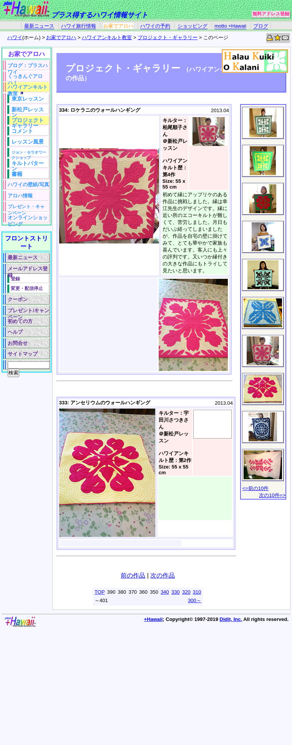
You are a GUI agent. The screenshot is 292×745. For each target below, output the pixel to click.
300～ (194, 600)
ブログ (260, 26)
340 (165, 592)
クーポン (18, 299)
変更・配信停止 (27, 288)
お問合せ (18, 343)
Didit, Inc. (231, 619)
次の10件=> (272, 495)
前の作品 (133, 575)
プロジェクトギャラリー (28, 121)
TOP (100, 592)
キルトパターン (28, 164)
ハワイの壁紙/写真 (28, 184)
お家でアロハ (118, 26)
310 (197, 592)
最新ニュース (39, 26)
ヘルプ (15, 332)
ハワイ (14, 37)
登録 (15, 278)
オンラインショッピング (28, 219)
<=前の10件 (255, 488)
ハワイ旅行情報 (78, 26)
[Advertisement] (25, 491)
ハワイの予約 (155, 26)
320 (186, 592)
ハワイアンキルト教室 (107, 37)
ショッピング (192, 26)
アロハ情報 (20, 196)
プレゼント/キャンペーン (28, 312)
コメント (22, 131)
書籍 (17, 174)
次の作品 (162, 575)
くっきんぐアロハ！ (25, 77)
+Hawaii (153, 619)
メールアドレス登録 (28, 270)
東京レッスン (28, 99)
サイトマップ (23, 354)
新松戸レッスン (28, 110)
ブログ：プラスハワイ (28, 67)
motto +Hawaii (230, 26)
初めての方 (20, 321)
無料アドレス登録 (270, 14)
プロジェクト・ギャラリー (167, 37)
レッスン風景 (28, 142)
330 (175, 592)
